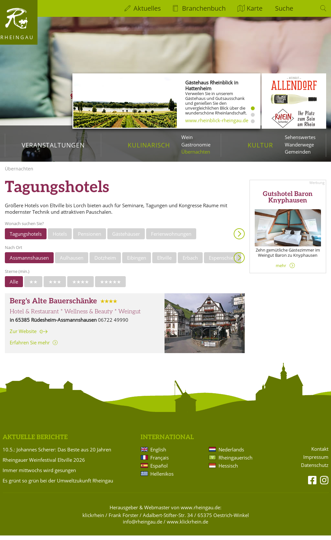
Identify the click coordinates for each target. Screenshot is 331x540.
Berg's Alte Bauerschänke (53, 305)
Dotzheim (105, 262)
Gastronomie (195, 144)
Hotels (60, 238)
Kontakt (319, 453)
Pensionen (89, 238)
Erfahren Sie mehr (30, 347)
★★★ (54, 286)
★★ (33, 286)
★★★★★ (110, 286)
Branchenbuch (204, 8)
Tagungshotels (26, 238)
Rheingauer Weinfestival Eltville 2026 (44, 464)
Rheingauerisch (235, 462)
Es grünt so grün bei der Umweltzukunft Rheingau (58, 485)
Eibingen (136, 262)
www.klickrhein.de (187, 526)
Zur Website (23, 336)
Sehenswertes (300, 137)
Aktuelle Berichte (35, 442)
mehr (281, 270)
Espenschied (222, 262)
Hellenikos (162, 478)
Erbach (190, 262)
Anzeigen (239, 238)
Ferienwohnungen (171, 238)
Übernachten (195, 151)
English (158, 454)
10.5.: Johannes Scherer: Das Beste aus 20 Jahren (57, 454)
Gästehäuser (126, 238)
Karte (254, 8)
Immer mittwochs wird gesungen (39, 474)
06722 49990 (113, 324)
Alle (14, 286)
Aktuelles (147, 8)
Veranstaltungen (53, 145)
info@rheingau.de (142, 526)
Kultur (260, 145)
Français (159, 462)
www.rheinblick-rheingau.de (216, 120)
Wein (187, 137)
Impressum (315, 462)
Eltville (164, 262)
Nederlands (231, 454)
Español (159, 470)
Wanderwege (299, 144)
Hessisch (228, 470)
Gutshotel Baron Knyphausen (288, 202)
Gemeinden (298, 151)
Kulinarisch (149, 145)
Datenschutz (314, 470)
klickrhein (93, 519)
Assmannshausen (29, 262)
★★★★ (80, 286)
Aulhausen (71, 262)
